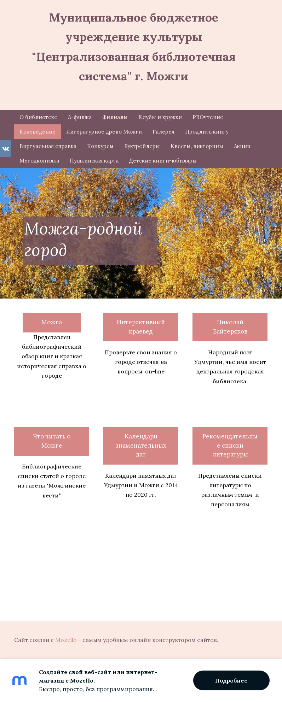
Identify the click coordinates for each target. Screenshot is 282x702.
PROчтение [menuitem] (207, 117)
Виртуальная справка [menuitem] (47, 146)
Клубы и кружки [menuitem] (160, 117)
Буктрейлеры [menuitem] (142, 146)
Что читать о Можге (51, 440)
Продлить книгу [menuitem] (207, 131)
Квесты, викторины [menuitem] (197, 146)
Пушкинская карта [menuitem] (94, 160)
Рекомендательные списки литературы (230, 445)
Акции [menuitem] (242, 146)
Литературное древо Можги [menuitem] (104, 131)
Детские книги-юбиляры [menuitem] (163, 160)
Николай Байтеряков (230, 326)
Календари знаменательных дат (140, 445)
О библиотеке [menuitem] (38, 117)
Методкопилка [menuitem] (39, 160)
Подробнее (231, 680)
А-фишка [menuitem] (80, 117)
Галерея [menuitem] (163, 131)
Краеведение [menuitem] (37, 131)
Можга (51, 322)
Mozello (66, 639)
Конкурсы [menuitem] (100, 146)
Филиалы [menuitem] (115, 117)
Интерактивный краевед (141, 326)
